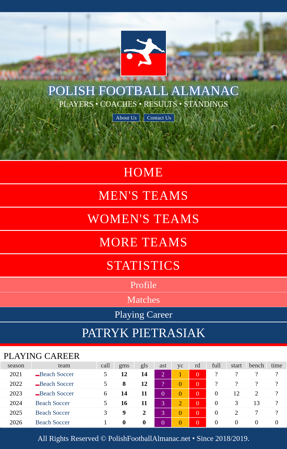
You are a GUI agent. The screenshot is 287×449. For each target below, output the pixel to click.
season (16, 365)
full (216, 365)
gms (124, 365)
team (64, 365)
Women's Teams (143, 219)
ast (162, 365)
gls (144, 365)
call (105, 365)
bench (256, 365)
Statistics (143, 265)
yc (180, 365)
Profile (143, 285)
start (236, 365)
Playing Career (143, 314)
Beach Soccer (56, 374)
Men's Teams (143, 195)
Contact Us (159, 118)
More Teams (143, 242)
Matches (143, 299)
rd (197, 365)
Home (143, 172)
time (276, 365)
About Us (126, 118)
